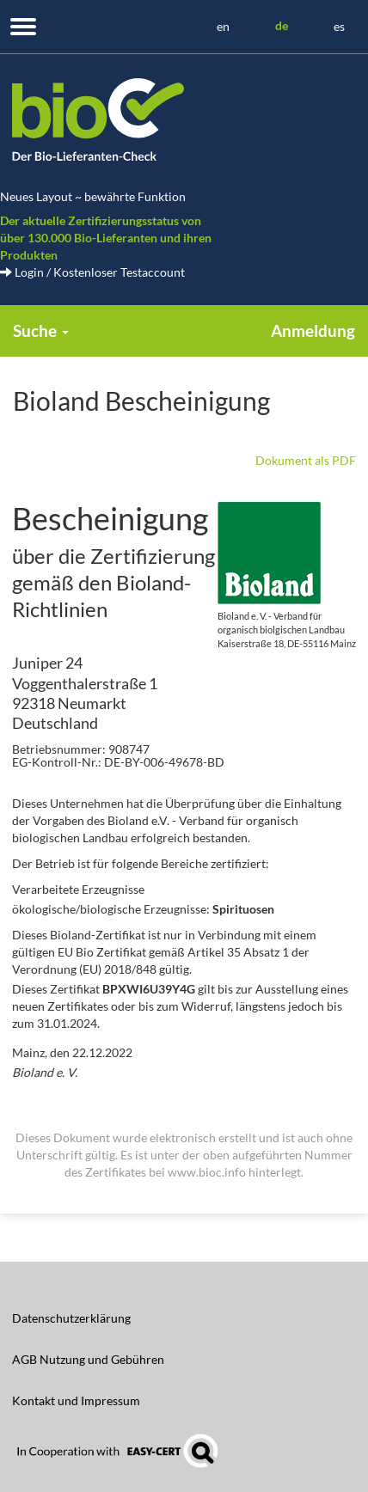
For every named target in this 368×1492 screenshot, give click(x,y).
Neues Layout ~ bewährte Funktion (93, 196)
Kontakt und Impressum (76, 1400)
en (223, 26)
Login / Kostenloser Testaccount (92, 272)
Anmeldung (313, 330)
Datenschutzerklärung (71, 1318)
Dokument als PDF (305, 460)
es (339, 26)
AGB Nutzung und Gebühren (88, 1359)
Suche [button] (41, 330)
